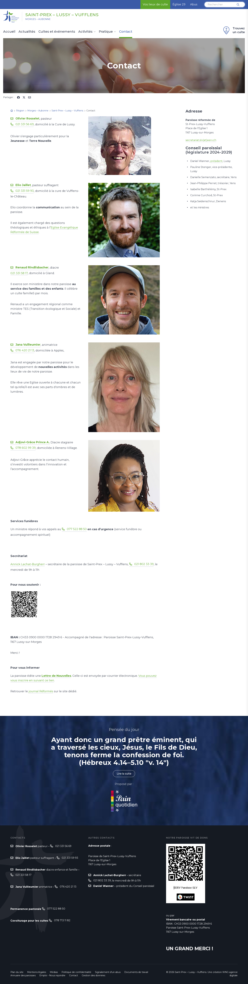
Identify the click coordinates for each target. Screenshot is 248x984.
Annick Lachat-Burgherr (27, 564)
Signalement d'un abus (108, 972)
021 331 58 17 (19, 273)
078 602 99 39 (26, 448)
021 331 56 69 (25, 124)
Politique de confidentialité (76, 972)
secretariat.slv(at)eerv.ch (201, 140)
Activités (85, 31)
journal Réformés (41, 691)
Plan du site (16, 972)
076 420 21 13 (25, 350)
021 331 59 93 (25, 191)
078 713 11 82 (62, 920)
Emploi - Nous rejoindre (52, 975)
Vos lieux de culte (155, 4)
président (216, 161)
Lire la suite (124, 773)
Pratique (106, 31)
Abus (193, 4)
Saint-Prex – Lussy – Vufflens (62, 15)
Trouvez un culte (233, 30)
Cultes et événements (56, 31)
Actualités (27, 31)
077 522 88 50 (77, 529)
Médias (54, 972)
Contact (125, 31)
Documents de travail (136, 972)
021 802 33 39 (144, 564)
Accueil (9, 31)
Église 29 (179, 4)
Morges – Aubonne (38, 19)
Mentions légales (36, 972)
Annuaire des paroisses (23, 975)
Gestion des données (93, 975)
